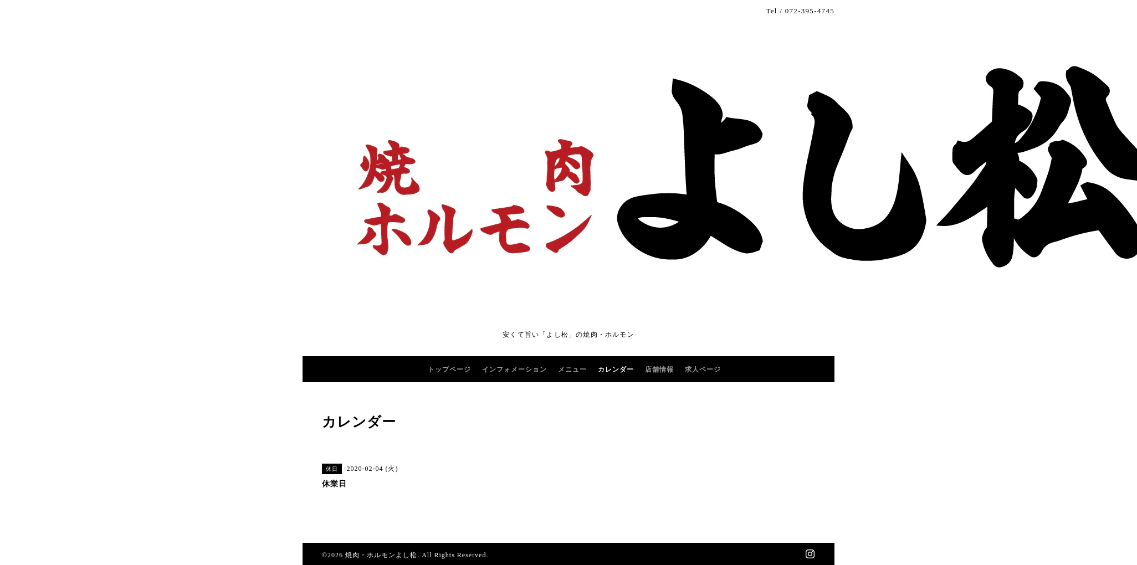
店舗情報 (659, 369)
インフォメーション (514, 369)
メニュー (572, 369)
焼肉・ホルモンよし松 (381, 555)
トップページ (449, 369)
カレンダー (616, 369)
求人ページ (703, 369)
